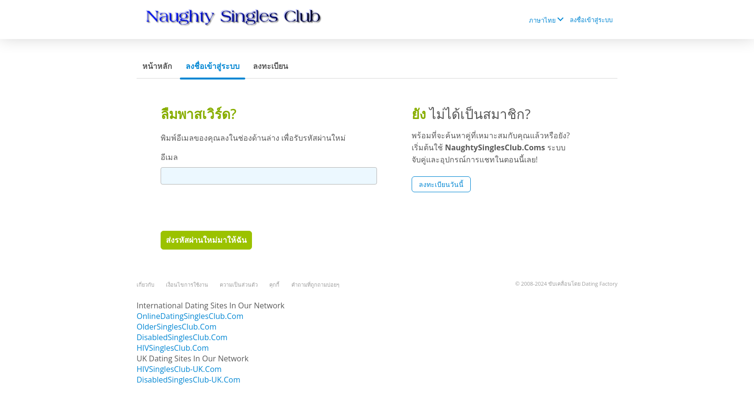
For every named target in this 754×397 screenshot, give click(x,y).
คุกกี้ (274, 284)
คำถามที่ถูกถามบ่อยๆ (315, 284)
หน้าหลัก (157, 66)
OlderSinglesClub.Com (176, 326)
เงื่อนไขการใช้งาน (187, 284)
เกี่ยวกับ (145, 284)
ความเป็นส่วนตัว (239, 284)
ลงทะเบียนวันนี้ (441, 184)
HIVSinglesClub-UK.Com (179, 369)
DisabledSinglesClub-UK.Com (188, 379)
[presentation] (234, 207)
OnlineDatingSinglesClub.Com (190, 316)
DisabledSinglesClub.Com (182, 337)
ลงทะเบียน (270, 66)
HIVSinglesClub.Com (173, 348)
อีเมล (169, 157)
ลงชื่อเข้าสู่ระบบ (591, 19)
